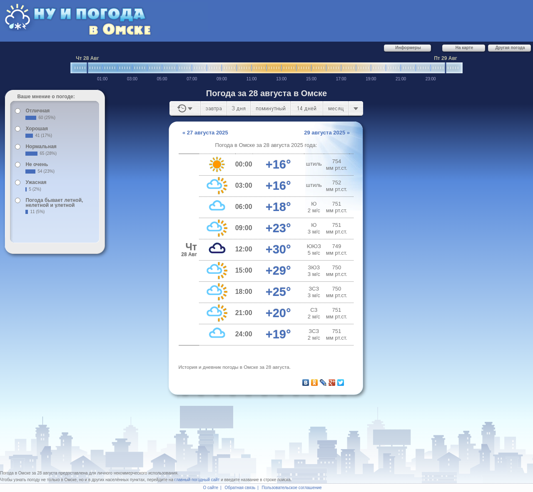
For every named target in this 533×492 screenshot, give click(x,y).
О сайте (210, 487)
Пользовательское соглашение (292, 487)
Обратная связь (240, 487)
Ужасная (35, 182)
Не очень (36, 164)
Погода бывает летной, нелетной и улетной (54, 202)
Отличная (37, 111)
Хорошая (36, 129)
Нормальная (40, 146)
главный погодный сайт (197, 479)
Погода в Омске (15, 473)
